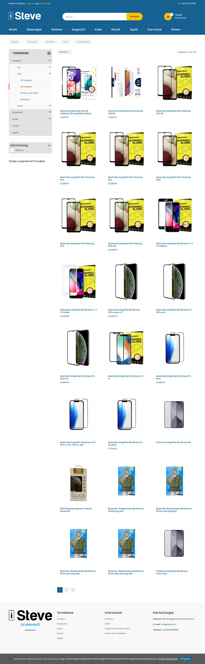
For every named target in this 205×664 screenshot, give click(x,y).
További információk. (168, 659)
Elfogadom (185, 659)
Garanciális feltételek (115, 633)
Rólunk (176, 29)
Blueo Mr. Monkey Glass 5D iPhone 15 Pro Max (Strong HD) (126, 572)
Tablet (34, 105)
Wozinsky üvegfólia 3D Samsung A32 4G (125, 244)
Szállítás (109, 619)
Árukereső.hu (30, 630)
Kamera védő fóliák (29, 93)
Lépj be (30, 3)
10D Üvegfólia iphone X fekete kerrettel (76, 509)
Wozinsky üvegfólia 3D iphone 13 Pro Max (125, 443)
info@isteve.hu (168, 624)
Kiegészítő (78, 29)
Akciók (13, 29)
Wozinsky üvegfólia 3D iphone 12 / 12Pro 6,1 (174, 311)
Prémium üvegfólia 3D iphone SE (173, 442)
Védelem (56, 29)
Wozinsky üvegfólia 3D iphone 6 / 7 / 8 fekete (174, 244)
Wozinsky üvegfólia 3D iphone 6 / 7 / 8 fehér (78, 311)
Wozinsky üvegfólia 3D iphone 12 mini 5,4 (77, 377)
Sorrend (64, 52)
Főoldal (14, 42)
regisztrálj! (45, 3)
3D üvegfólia (83, 42)
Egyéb (134, 29)
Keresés (134, 16)
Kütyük (115, 29)
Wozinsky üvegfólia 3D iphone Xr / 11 (126, 377)
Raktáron (17, 150)
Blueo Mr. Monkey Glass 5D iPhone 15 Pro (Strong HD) (77, 572)
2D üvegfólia (26, 80)
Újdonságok (34, 29)
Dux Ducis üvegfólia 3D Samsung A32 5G (125, 112)
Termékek (32, 42)
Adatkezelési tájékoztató (117, 628)
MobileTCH (25, 99)
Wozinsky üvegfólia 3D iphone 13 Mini (173, 377)
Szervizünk (155, 29)
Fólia (65, 42)
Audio (98, 29)
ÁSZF (107, 624)
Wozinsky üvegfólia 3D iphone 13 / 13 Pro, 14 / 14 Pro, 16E (78, 443)
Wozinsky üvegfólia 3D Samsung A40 (173, 178)
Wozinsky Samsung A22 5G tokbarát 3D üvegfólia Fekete (75, 112)
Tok (34, 67)
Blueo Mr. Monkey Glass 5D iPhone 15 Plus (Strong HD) (174, 509)
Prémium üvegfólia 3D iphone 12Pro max (172, 572)
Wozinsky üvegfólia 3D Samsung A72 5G (173, 112)
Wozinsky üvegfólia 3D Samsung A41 (77, 178)
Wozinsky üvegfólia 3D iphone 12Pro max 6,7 (124, 311)
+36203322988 (188, 3)
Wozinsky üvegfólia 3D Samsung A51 (125, 178)
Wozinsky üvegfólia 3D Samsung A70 (77, 244)
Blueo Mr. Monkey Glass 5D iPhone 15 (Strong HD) (126, 509)
